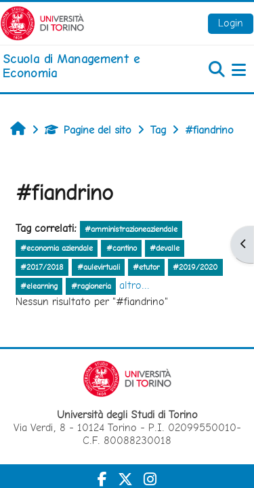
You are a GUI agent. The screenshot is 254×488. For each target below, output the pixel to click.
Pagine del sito (88, 129)
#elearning (39, 286)
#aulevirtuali (98, 267)
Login (230, 22)
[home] (85, 66)
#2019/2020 (195, 267)
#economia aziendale (56, 248)
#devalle (164, 248)
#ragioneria (91, 286)
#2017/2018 (42, 267)
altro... (134, 285)
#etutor (146, 267)
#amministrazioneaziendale (131, 229)
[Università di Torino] (42, 22)
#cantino (121, 248)
